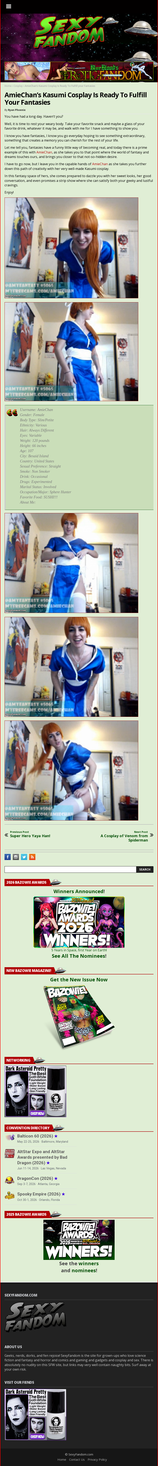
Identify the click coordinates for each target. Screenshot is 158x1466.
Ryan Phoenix (17, 110)
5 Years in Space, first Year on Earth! (79, 950)
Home (8, 86)
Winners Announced (78, 891)
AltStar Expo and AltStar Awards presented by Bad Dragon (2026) (42, 1157)
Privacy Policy (97, 1459)
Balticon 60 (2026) (37, 1136)
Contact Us (77, 1459)
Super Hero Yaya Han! (30, 834)
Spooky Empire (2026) (41, 1194)
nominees (84, 1270)
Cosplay (18, 86)
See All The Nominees (78, 955)
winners (89, 1263)
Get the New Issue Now (79, 979)
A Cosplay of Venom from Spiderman (119, 836)
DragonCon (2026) (37, 1178)
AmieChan (44, 152)
